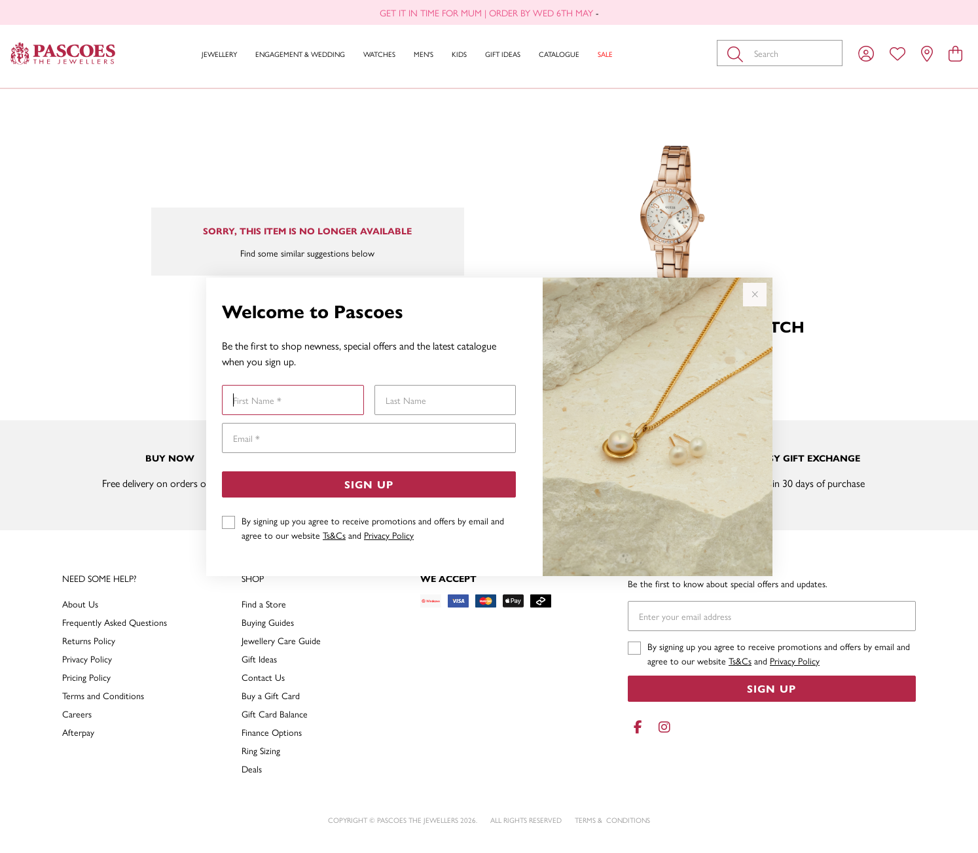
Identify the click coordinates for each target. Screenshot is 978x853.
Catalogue (559, 54)
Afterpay (78, 731)
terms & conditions (612, 820)
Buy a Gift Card (271, 695)
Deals (252, 768)
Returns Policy (88, 640)
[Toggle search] (738, 53)
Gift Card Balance (275, 713)
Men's (423, 54)
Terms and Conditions (103, 695)
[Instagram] (661, 726)
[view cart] (955, 53)
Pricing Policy (86, 676)
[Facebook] (638, 726)
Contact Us (263, 676)
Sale (605, 54)
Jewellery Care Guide (281, 640)
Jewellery (219, 54)
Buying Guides (268, 621)
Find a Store (264, 603)
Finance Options (272, 731)
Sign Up (368, 484)
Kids (459, 54)
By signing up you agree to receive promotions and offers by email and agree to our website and (373, 527)
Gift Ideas (502, 54)
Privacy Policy (389, 534)
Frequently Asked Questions (114, 621)
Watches (379, 54)
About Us (80, 603)
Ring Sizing (261, 750)
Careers (77, 713)
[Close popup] (755, 294)
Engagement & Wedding (300, 54)
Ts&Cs (334, 534)
